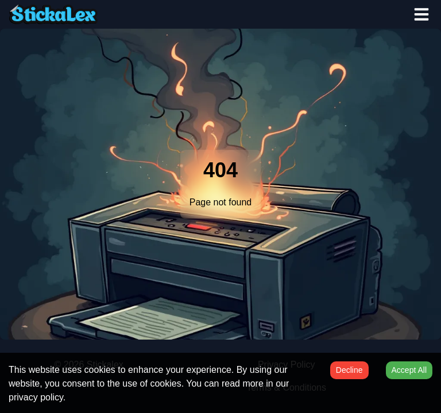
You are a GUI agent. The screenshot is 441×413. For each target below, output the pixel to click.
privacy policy (36, 397)
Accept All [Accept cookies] (409, 370)
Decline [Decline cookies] (349, 370)
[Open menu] (421, 14)
